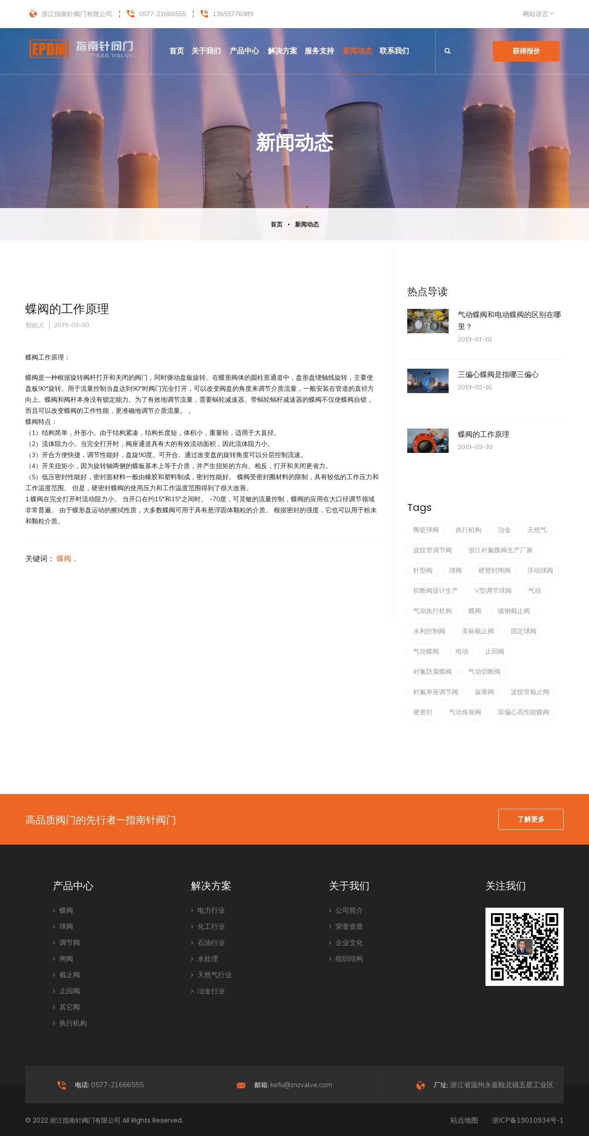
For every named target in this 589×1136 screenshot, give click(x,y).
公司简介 (346, 910)
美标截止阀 (478, 631)
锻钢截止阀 (514, 611)
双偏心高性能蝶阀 (523, 712)
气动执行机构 (432, 611)
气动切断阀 (484, 671)
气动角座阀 (465, 712)
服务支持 (319, 51)
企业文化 (346, 942)
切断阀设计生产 (435, 590)
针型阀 (423, 570)
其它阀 (66, 1007)
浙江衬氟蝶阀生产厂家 (500, 550)
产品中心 (244, 51)
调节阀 (66, 942)
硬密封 (423, 712)
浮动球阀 (540, 570)
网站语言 (536, 14)
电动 (462, 651)
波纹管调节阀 (432, 550)
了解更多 (531, 819)
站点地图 (464, 1120)
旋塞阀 (484, 692)
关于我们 (206, 51)
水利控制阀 (429, 631)
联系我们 (394, 51)
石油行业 (208, 942)
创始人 (35, 325)
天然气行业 (211, 975)
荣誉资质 (346, 926)
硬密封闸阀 (495, 570)
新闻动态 (357, 51)
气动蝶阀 (426, 651)
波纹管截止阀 (530, 692)
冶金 (504, 530)
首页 (176, 51)
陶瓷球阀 (426, 530)
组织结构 (346, 958)
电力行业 (208, 910)
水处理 (204, 958)
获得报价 (526, 51)
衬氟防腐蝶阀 (432, 671)
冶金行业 (208, 991)
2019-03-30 (71, 325)
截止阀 (66, 975)
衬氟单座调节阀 (435, 692)
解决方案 (282, 51)
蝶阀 (474, 611)
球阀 (455, 570)
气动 (534, 590)
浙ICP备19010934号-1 (528, 1120)
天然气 (537, 530)
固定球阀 (524, 631)
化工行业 (208, 926)
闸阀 (63, 958)
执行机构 (468, 530)
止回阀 (494, 651)
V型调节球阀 (493, 590)
